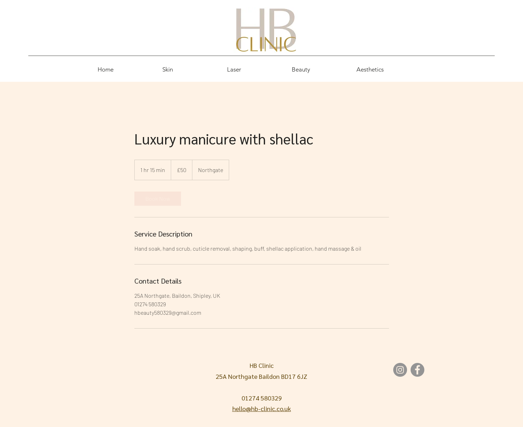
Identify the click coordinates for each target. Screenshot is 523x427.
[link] (157, 199)
